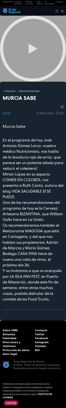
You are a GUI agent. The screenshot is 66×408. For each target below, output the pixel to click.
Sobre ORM (10, 330)
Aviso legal (10, 354)
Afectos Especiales (29, 91)
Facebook (41, 338)
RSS (37, 350)
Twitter (40, 334)
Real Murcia (40, 3)
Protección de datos (16, 350)
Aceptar (11, 403)
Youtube (40, 346)
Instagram (42, 342)
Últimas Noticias (29, 3)
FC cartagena (49, 3)
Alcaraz (59, 2)
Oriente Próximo (18, 3)
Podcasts (10, 91)
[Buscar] (61, 11)
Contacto (41, 330)
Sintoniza (9, 334)
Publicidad (9, 338)
